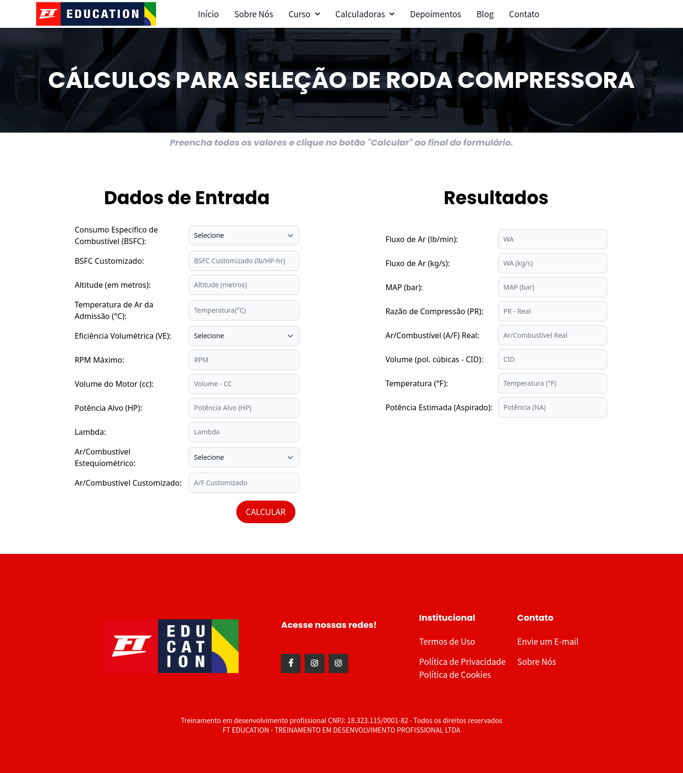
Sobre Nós (253, 14)
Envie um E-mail (548, 641)
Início (208, 14)
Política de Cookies (455, 674)
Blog (485, 14)
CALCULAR (266, 511)
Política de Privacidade (462, 661)
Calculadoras (364, 14)
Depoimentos (435, 14)
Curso (304, 14)
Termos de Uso (447, 641)
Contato (524, 14)
